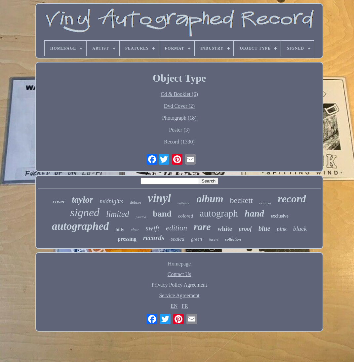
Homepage (179, 263)
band (162, 214)
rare (202, 226)
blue (264, 228)
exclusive (280, 216)
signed (84, 212)
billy (119, 229)
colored (185, 216)
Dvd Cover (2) (179, 106)
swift (153, 228)
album (210, 199)
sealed (177, 239)
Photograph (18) (179, 118)
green (196, 239)
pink (282, 229)
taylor (82, 200)
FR (184, 306)
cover (59, 201)
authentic (183, 203)
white (224, 228)
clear (135, 229)
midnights (111, 201)
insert (213, 239)
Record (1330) (179, 141)
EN (174, 306)
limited (117, 214)
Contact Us (179, 274)
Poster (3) (179, 130)
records (153, 238)
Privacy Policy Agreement (179, 285)
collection (233, 239)
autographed (80, 226)
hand (254, 213)
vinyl (159, 198)
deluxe (135, 202)
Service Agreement (179, 295)
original (265, 203)
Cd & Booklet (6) (179, 94)
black (300, 228)
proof (245, 228)
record (292, 199)
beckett (241, 200)
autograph (219, 213)
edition (176, 228)
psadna (141, 217)
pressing (127, 239)
